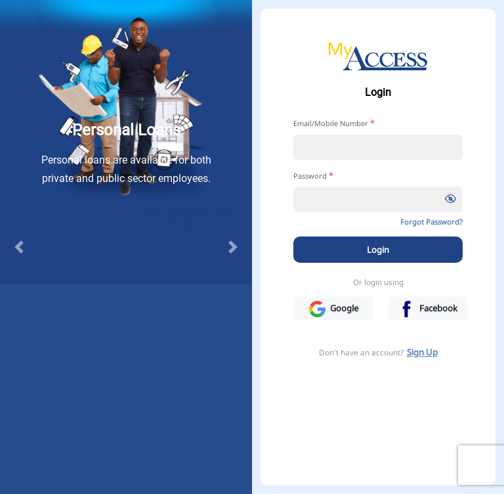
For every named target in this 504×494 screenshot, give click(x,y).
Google (333, 309)
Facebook (427, 309)
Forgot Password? (431, 222)
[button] (19, 247)
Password (313, 175)
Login (378, 250)
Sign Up (422, 352)
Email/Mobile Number (334, 123)
